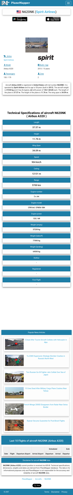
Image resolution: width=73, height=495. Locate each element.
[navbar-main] (68, 3)
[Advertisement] (36, 29)
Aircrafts (38, 479)
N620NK (47, 479)
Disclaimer (56, 492)
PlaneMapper (27, 479)
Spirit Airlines (45, 12)
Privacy (65, 492)
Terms (47, 492)
